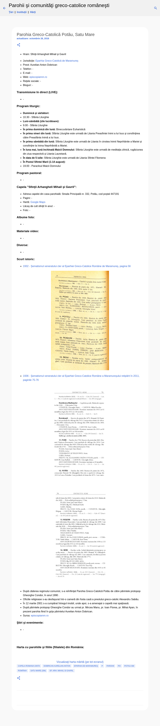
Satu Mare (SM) (38, 671)
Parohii (110, 666)
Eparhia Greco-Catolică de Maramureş (56, 60)
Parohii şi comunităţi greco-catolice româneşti (59, 5)
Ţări (11, 12)
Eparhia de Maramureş (86, 666)
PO (119, 666)
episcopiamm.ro (38, 77)
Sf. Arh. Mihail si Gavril (61, 671)
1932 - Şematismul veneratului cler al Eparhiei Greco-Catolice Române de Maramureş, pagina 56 (77, 266)
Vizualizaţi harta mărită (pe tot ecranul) (80, 661)
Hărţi (33, 12)
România (22, 671)
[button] (18, 45)
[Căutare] (114, 8)
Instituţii (22, 12)
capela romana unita (29, 666)
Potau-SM (129, 666)
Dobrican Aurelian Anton (57, 666)
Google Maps (37, 202)
